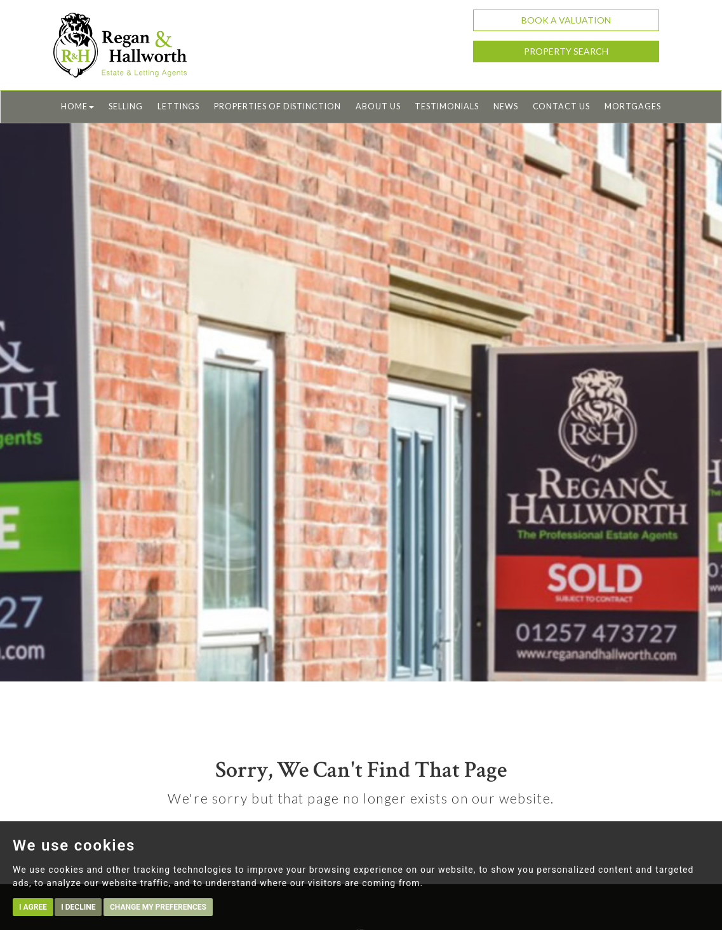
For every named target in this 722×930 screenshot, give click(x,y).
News (505, 106)
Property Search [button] (566, 51)
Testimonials (446, 106)
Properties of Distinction (277, 106)
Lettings (178, 106)
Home (77, 106)
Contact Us (561, 106)
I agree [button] (33, 907)
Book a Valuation (566, 20)
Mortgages (633, 106)
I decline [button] (78, 907)
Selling (126, 106)
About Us (378, 106)
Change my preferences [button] (158, 907)
